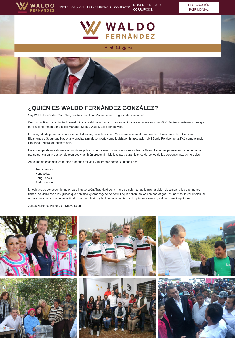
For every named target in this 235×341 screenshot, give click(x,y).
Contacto (122, 7)
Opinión (77, 7)
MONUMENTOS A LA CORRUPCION (147, 7)
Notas (63, 7)
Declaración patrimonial (198, 7)
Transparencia (99, 7)
